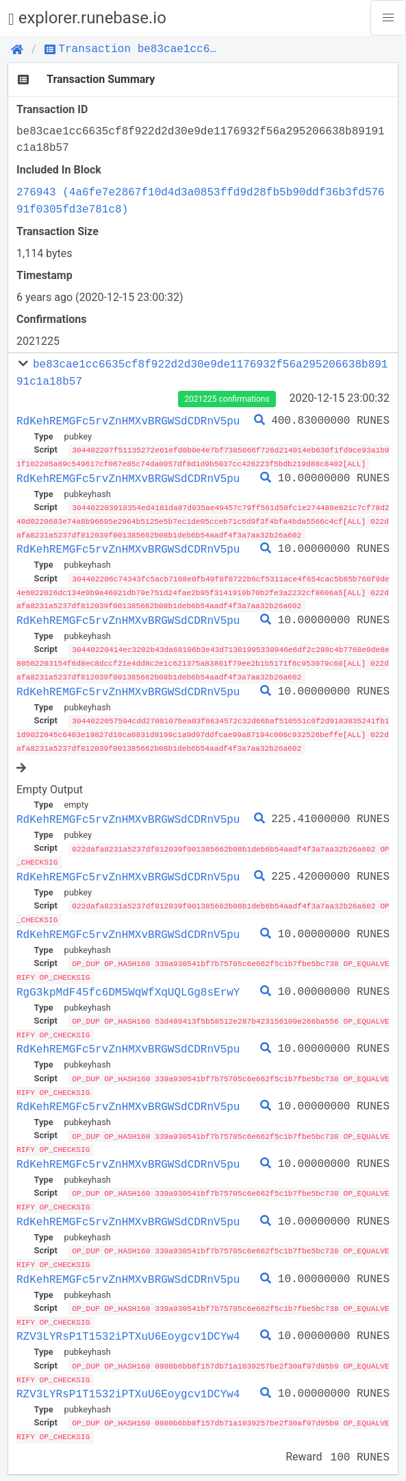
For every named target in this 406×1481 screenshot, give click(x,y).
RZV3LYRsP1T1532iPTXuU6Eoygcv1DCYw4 (128, 1323)
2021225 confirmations (226, 399)
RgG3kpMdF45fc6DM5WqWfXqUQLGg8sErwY (128, 983)
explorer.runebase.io (87, 18)
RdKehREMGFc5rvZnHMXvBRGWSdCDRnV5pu (128, 421)
